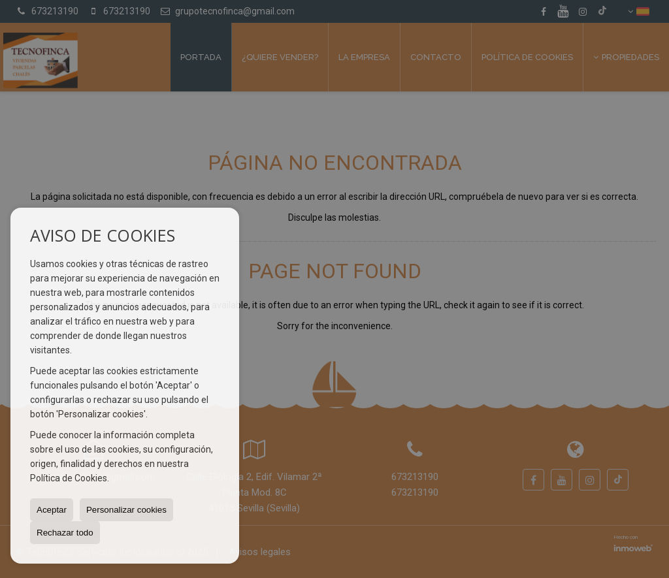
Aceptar (52, 510)
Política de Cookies (68, 478)
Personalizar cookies (126, 510)
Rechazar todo (65, 533)
